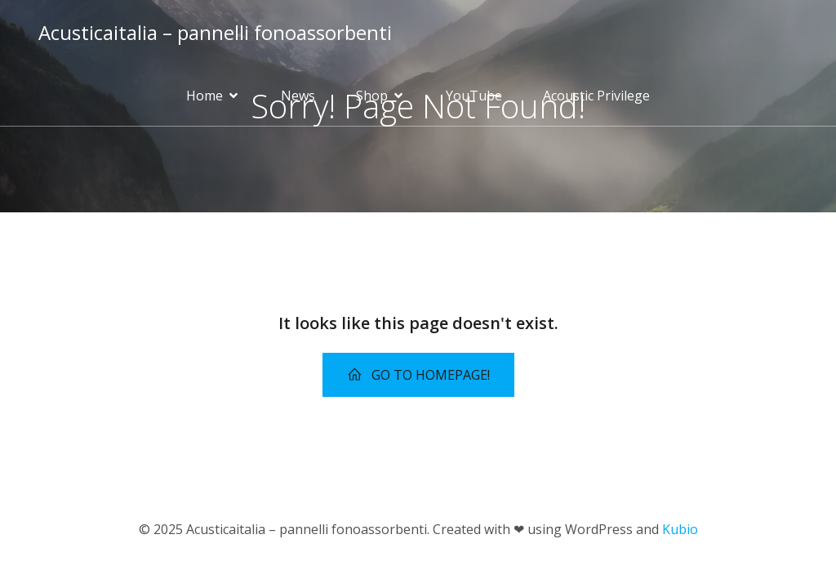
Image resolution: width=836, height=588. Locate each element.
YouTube (474, 96)
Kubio (680, 529)
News (298, 96)
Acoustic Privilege (596, 96)
